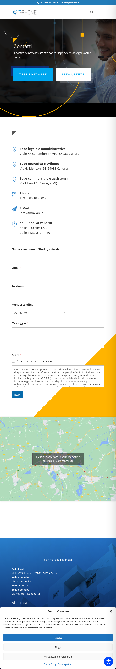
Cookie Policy (50, 664)
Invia (17, 395)
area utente (73, 74)
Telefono (19, 286)
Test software (33, 74)
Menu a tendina (24, 304)
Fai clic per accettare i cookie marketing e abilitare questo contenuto (58, 459)
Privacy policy (64, 664)
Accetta (58, 637)
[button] (111, 611)
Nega (58, 647)
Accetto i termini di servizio (34, 361)
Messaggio (20, 323)
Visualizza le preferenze (58, 656)
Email (17, 267)
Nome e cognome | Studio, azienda (37, 249)
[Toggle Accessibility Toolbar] (108, 661)
